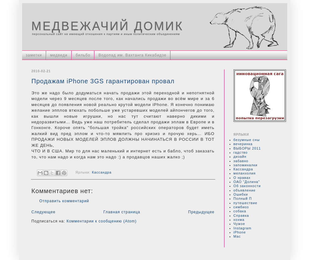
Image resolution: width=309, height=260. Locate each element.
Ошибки (241, 194)
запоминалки (246, 165)
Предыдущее (201, 212)
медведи (59, 55)
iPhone (240, 232)
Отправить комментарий (64, 201)
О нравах (242, 178)
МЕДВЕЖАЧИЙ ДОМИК (108, 26)
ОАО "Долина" (247, 182)
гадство (241, 152)
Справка (241, 215)
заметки (34, 55)
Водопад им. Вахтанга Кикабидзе (132, 55)
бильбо (83, 55)
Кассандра (101, 172)
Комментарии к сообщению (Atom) (102, 221)
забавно (241, 161)
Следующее (44, 212)
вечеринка (243, 144)
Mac (237, 236)
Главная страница (122, 212)
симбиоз (241, 207)
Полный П (243, 198)
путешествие (246, 203)
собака (240, 211)
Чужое (239, 224)
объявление (245, 190)
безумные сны (247, 140)
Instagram (243, 228)
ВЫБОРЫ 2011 (247, 148)
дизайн (240, 156)
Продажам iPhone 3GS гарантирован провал (103, 81)
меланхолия (245, 173)
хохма (239, 220)
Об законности (247, 186)
